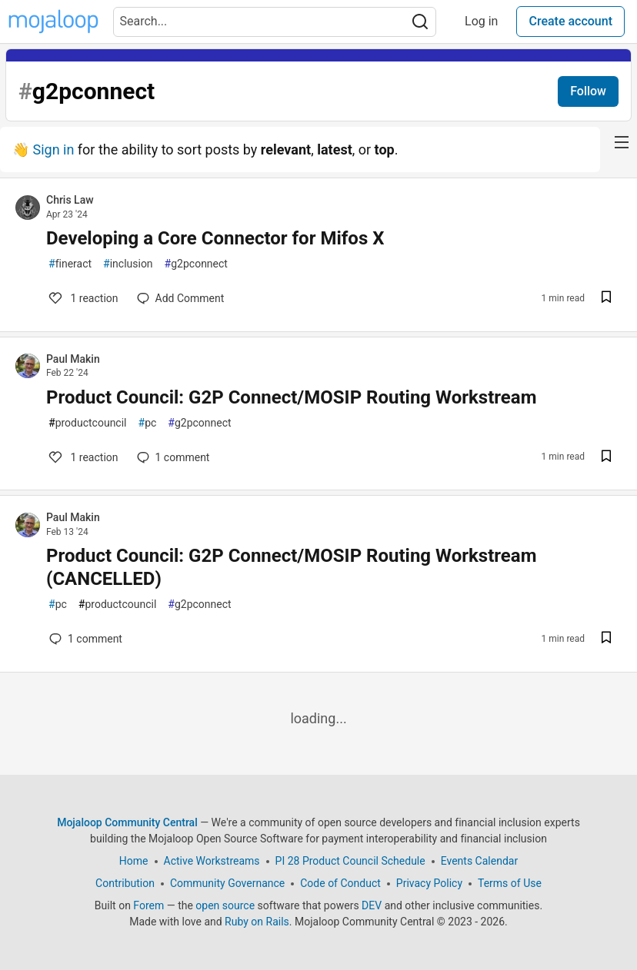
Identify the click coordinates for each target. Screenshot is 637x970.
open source (225, 905)
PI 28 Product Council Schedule (350, 861)
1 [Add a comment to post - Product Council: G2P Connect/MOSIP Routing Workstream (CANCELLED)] (84, 639)
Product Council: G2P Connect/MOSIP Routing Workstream (291, 397)
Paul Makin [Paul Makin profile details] (73, 359)
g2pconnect (196, 264)
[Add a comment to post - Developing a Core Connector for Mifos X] (181, 298)
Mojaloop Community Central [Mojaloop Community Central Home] (127, 822)
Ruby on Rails (257, 921)
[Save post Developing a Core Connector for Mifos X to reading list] (606, 298)
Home (133, 861)
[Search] (420, 22)
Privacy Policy (429, 883)
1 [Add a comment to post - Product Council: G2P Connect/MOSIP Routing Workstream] (82, 457)
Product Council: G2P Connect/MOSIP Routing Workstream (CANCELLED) (291, 567)
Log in (481, 21)
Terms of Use (510, 883)
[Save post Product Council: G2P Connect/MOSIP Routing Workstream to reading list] (606, 457)
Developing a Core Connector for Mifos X (215, 238)
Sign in (53, 149)
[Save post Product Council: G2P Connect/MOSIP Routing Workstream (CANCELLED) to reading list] (606, 639)
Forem (148, 905)
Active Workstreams (212, 861)
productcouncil (87, 423)
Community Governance (227, 883)
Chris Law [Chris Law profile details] (70, 200)
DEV (372, 905)
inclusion (128, 264)
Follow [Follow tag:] (588, 91)
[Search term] (274, 22)
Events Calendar (479, 861)
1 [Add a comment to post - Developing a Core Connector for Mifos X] (82, 298)
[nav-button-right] (621, 142)
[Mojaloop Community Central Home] (53, 21)
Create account (570, 21)
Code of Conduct (340, 883)
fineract (70, 264)
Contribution (125, 883)
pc (147, 423)
